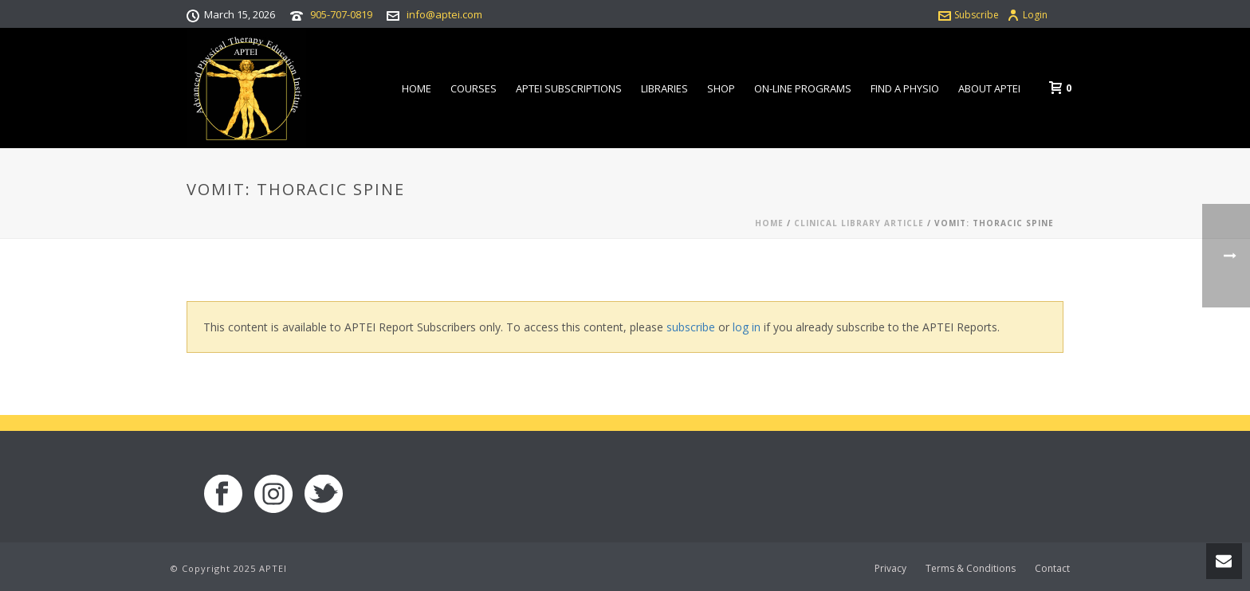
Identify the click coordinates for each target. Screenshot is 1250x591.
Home (416, 88)
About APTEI (989, 88)
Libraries (664, 88)
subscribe (690, 327)
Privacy (890, 568)
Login (1027, 15)
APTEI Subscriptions (569, 88)
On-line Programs (802, 88)
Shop (721, 88)
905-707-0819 (341, 14)
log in (747, 327)
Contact (1052, 568)
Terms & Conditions (971, 568)
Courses (473, 88)
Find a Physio (905, 88)
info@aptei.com (444, 14)
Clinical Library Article (859, 223)
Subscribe (968, 15)
